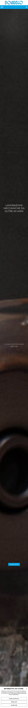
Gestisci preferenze (14, 698)
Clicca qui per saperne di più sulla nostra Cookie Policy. (17, 694)
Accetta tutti (14, 705)
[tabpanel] (14, 357)
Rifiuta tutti (14, 702)
